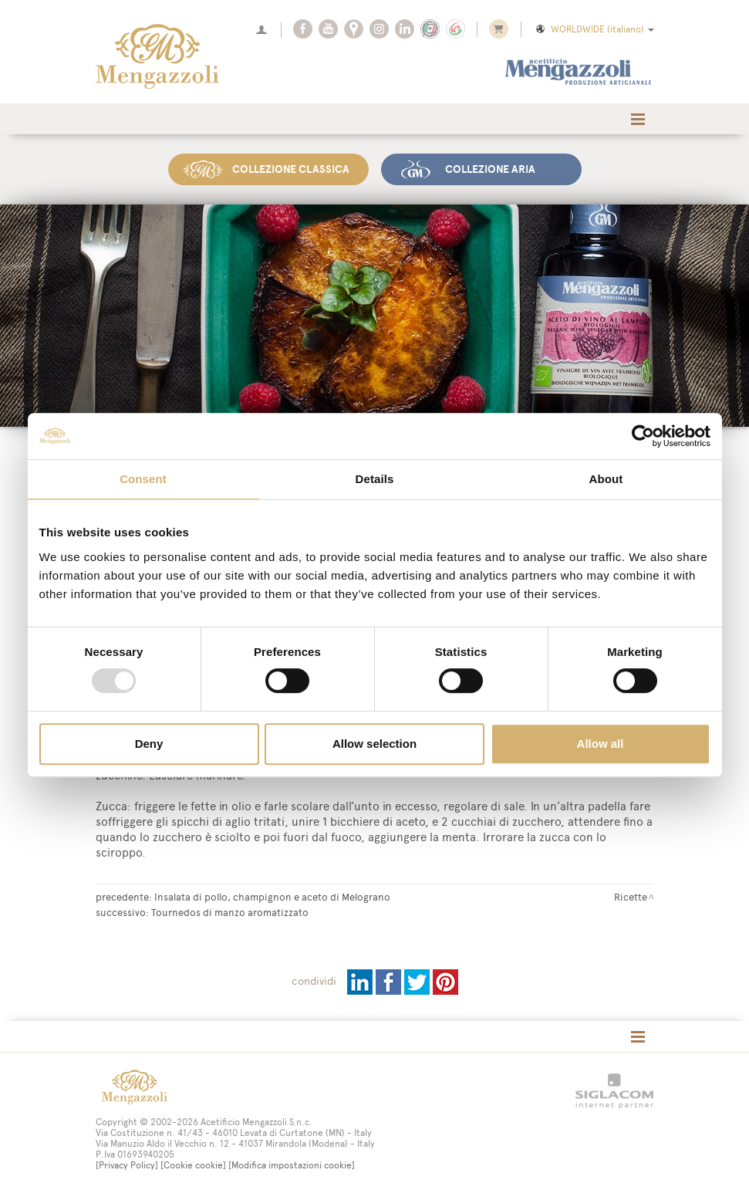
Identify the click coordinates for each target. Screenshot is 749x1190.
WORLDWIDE (594, 29)
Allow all (600, 743)
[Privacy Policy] (127, 1165)
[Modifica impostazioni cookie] (291, 1165)
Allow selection (374, 743)
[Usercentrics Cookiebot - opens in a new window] (642, 436)
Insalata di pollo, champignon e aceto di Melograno (272, 897)
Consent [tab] (143, 478)
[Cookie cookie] (193, 1165)
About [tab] (606, 478)
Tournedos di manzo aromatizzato (230, 912)
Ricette (630, 897)
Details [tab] (375, 478)
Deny (149, 743)
